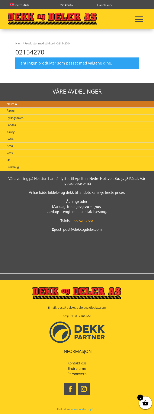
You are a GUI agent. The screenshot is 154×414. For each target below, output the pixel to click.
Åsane (11, 111)
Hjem (18, 43)
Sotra (10, 139)
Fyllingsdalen (15, 118)
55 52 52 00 (83, 220)
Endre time (77, 368)
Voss (10, 153)
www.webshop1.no (84, 409)
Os (8, 160)
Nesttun (12, 104)
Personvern (77, 373)
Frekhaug (13, 167)
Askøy (11, 132)
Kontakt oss (77, 363)
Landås (11, 125)
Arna (10, 146)
